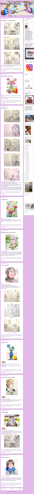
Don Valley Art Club (5, 484)
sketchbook (19, 69)
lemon (6, 371)
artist (14, 404)
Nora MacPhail (9, 69)
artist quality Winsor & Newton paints (8, 370)
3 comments (3, 103)
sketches (2, 70)
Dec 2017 (27, 158)
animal (21, 449)
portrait (11, 192)
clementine (2, 101)
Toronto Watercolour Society (12, 102)
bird (1, 450)
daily (5, 101)
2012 (26, 178)
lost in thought (5, 265)
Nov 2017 (27, 159)
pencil (2, 406)
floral (14, 101)
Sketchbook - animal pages (8, 20)
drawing (20, 68)
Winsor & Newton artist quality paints (6, 451)
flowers (17, 101)
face (21, 257)
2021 (26, 152)
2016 (26, 173)
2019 (26, 154)
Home (16, 15)
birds (3, 450)
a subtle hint (4, 199)
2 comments (3, 260)
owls (13, 450)
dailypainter (7, 101)
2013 (26, 177)
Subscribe (26, 20)
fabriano (2, 69)
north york (2, 258)
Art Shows (4, 15)
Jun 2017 (27, 165)
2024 (26, 148)
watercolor (2, 226)
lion (6, 69)
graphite (2, 192)
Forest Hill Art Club (13, 484)
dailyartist (15, 68)
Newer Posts (3, 489)
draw (18, 68)
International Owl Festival (7, 450)
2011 (26, 179)
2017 (26, 157)
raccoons (14, 69)
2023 (26, 149)
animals (13, 68)
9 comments (3, 71)
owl (12, 69)
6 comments (3, 337)
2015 (26, 174)
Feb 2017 (27, 170)
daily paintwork (19, 370)
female (18, 405)
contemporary (7, 257)
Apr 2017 (27, 168)
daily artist (13, 191)
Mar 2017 (27, 169)
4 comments (3, 407)
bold (3, 225)
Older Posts (20, 489)
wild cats (5, 70)
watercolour (6, 226)
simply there (4, 342)
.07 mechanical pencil (6, 68)
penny (4, 406)
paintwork (6, 258)
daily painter (14, 257)
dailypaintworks (11, 101)
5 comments (3, 227)
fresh (11, 225)
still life (7, 102)
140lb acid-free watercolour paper (7, 224)
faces (20, 191)
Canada (4, 257)
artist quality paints (17, 100)
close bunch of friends (7, 76)
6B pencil (10, 68)
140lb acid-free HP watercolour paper (8, 100)
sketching (2, 336)
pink (5, 102)
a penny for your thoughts (8, 377)
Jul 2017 (27, 164)
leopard (5, 69)
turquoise (11, 371)
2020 (26, 153)
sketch (16, 69)
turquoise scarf (5, 457)
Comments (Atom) (13, 491)
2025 (26, 147)
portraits (13, 192)
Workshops (10, 15)
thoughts (11, 406)
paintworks (2, 102)
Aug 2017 (27, 163)
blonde (6, 405)
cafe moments (11, 335)
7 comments (3, 194)
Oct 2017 (27, 160)
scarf (7, 485)
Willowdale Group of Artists (8, 232)
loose (12, 225)
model (20, 405)
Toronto (13, 258)
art (14, 100)
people (9, 192)
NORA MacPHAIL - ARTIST (17, 3)
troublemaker (4, 412)
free (9, 225)
